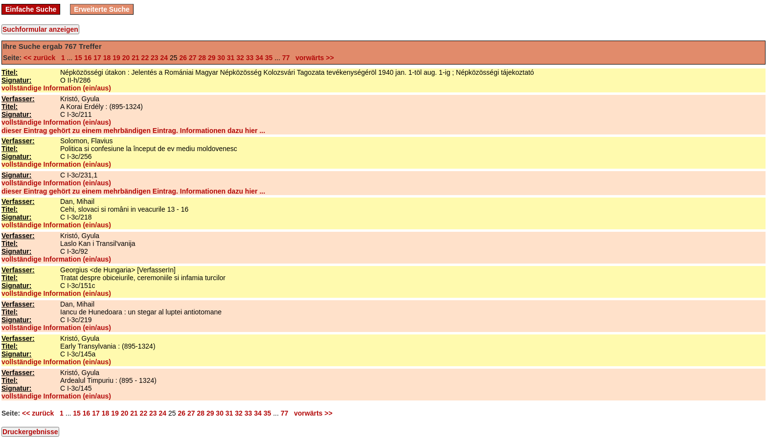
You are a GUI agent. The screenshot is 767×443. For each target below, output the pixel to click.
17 (97, 58)
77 (286, 58)
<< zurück (41, 58)
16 (88, 58)
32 (240, 58)
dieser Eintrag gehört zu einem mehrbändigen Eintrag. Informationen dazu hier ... (133, 130)
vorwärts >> (313, 58)
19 (116, 58)
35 (269, 58)
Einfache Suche (30, 9)
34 (259, 58)
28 (202, 58)
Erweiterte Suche (102, 9)
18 (107, 58)
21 (135, 58)
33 (250, 58)
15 (78, 58)
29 (212, 58)
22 (145, 58)
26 (183, 58)
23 (154, 58)
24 (164, 58)
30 (221, 58)
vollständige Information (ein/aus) (56, 88)
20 (126, 58)
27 (193, 58)
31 (231, 58)
